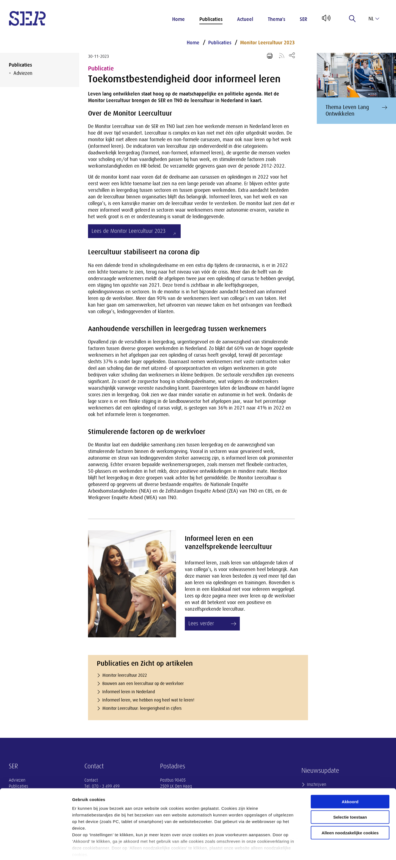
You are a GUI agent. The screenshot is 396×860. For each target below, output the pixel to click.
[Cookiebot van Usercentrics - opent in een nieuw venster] (36, 849)
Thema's (276, 19)
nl (374, 18)
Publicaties (210, 19)
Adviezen (22, 73)
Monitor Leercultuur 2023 (267, 42)
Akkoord (350, 774)
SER (303, 19)
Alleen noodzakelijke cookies (350, 806)
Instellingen (295, 849)
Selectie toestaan (350, 790)
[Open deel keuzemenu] (292, 55)
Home (178, 19)
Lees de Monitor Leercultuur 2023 (129, 231)
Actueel (245, 19)
